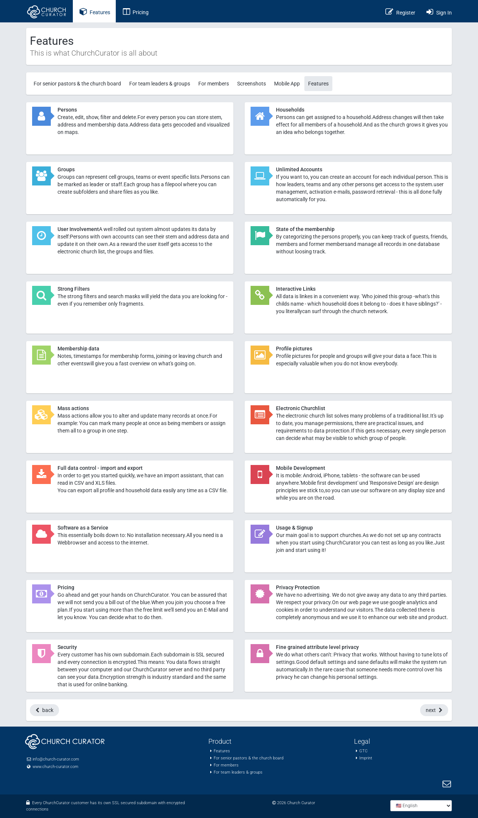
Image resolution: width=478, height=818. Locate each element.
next (434, 710)
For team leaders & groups (159, 84)
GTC (363, 751)
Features (318, 84)
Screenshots (251, 84)
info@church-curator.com (55, 759)
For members (213, 84)
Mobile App (287, 84)
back (44, 710)
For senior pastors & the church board (77, 84)
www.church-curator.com (55, 766)
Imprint (365, 758)
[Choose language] (421, 805)
